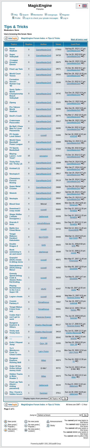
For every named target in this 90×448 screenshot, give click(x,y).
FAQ (14, 15)
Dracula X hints (13, 223)
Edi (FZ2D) (43, 237)
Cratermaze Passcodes (14, 121)
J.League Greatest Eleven (13, 62)
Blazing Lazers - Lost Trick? (15, 156)
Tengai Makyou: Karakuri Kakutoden (14, 237)
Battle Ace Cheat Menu (14, 229)
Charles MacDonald (43, 325)
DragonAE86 (74, 230)
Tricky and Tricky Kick (14, 332)
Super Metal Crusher (14, 187)
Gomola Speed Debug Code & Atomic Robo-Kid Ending (15, 277)
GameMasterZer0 (43, 50)
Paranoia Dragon (73, 297)
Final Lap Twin (16, 69)
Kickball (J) (14, 168)
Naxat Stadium (13, 50)
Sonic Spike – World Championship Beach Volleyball (16, 93)
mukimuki (73, 303)
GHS (43, 245)
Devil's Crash (15, 116)
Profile (16, 18)
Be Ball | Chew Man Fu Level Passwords (16, 128)
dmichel (43, 338)
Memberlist (37, 15)
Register (64, 15)
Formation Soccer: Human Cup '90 (14, 82)
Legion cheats (15, 296)
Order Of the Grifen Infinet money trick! (15, 368)
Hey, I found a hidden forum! (15, 393)
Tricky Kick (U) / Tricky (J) (15, 163)
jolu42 (43, 289)
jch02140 (73, 136)
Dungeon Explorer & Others (14, 325)
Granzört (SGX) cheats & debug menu (16, 260)
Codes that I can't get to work (15, 317)
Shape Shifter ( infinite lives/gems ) (15, 216)
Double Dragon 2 (13, 245)
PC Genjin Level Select (15, 135)
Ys (74, 361)
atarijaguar (43, 252)
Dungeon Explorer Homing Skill (15, 360)
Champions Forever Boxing (14, 180)
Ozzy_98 (43, 343)
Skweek (12, 193)
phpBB (40, 444)
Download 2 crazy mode (14, 209)
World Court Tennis (15, 75)
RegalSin (73, 210)
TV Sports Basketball (14, 149)
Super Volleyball (13, 55)
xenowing (43, 156)
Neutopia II (14, 174)
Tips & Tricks (16, 26)
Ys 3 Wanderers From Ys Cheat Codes (15, 351)
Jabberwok (43, 216)
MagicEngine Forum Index (33, 38)
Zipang (12, 102)
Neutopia (13, 198)
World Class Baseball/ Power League (16, 142)
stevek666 (74, 269)
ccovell (44, 135)
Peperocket (73, 261)
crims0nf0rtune (43, 223)
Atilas (43, 360)
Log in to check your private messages (40, 18)
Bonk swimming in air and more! (15, 252)
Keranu (73, 310)
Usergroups (51, 15)
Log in (64, 18)
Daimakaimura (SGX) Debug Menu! (16, 268)
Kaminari (73, 318)
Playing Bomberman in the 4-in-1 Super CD (15, 289)
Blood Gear (14, 204)
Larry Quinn (44, 351)
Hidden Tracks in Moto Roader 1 (16, 376)
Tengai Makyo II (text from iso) (15, 309)
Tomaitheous (43, 302)
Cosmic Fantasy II (13, 302)
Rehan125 (74, 205)
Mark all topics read (79, 40)
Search (24, 15)
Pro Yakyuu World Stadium (14, 109)
